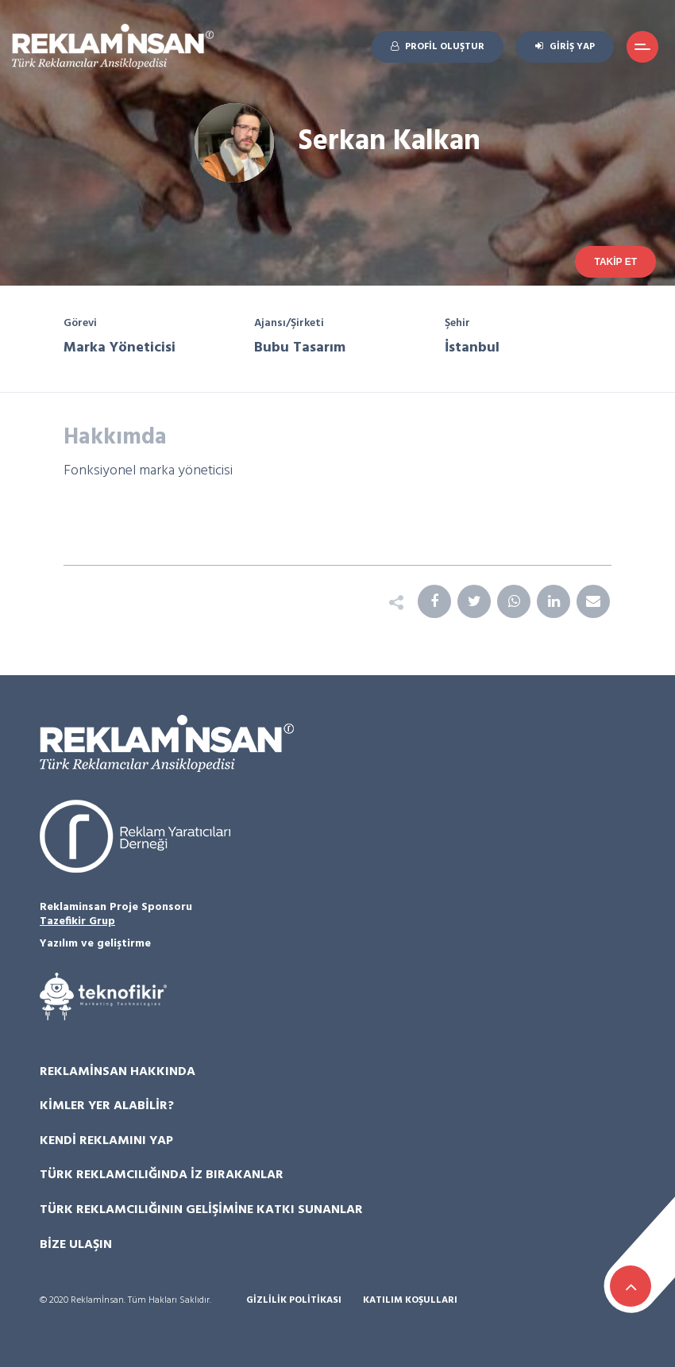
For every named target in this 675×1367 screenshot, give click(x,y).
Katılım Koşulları (410, 1300)
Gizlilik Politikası (293, 1300)
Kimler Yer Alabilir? (107, 1106)
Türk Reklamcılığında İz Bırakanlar (162, 1175)
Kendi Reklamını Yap (106, 1141)
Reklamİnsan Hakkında (117, 1072)
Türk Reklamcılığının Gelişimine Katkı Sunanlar (201, 1210)
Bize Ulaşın (76, 1245)
